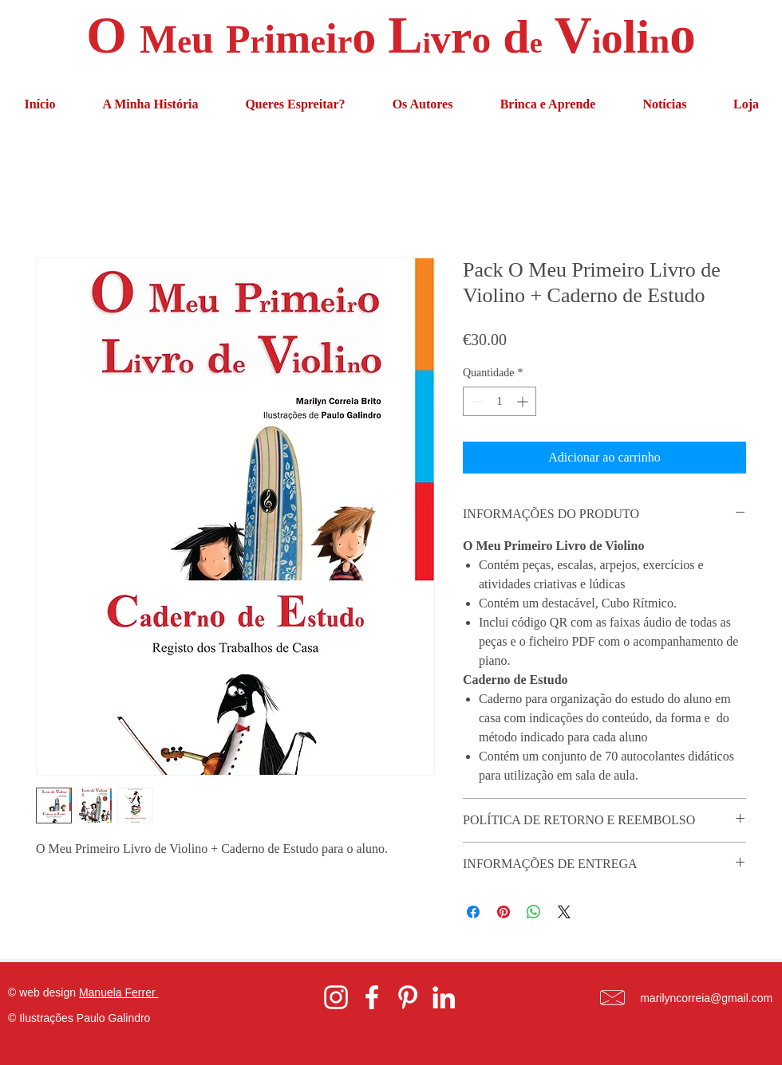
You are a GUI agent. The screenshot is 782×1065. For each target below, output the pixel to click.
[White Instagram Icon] (336, 997)
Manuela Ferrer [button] (119, 992)
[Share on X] (564, 912)
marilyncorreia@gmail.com (706, 998)
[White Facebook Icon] (372, 997)
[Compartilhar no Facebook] (473, 912)
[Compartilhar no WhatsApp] (533, 912)
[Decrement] (475, 401)
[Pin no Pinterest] (503, 912)
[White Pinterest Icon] (408, 997)
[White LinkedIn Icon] (444, 997)
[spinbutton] (499, 401)
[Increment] (524, 401)
